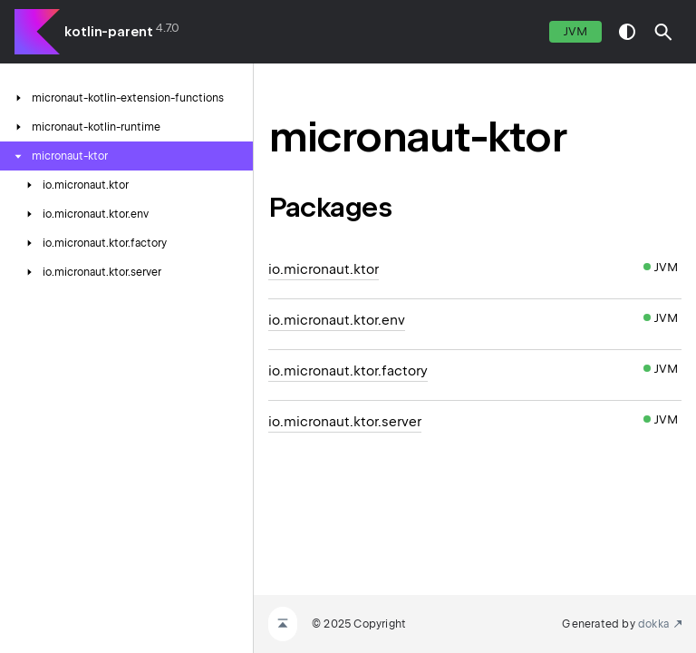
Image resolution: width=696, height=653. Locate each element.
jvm (575, 31)
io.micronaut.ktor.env (336, 320)
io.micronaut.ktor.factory (348, 371)
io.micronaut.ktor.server (344, 422)
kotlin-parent (108, 32)
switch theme (627, 32)
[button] (663, 32)
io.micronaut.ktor (323, 269)
